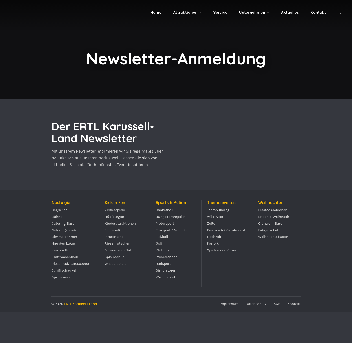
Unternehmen (252, 12)
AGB (277, 304)
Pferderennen (167, 257)
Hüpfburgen (114, 217)
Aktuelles (290, 12)
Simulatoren (166, 270)
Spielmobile (114, 257)
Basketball (164, 210)
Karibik (213, 243)
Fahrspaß (112, 230)
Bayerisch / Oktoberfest (226, 230)
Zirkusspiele (115, 210)
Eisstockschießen (272, 210)
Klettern (162, 250)
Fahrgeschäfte (270, 230)
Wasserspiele (115, 263)
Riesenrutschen (117, 243)
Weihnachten (271, 202)
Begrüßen (59, 210)
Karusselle (60, 250)
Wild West (215, 217)
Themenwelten (221, 202)
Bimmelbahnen (64, 237)
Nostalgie (61, 202)
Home (155, 12)
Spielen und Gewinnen (225, 250)
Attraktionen (185, 12)
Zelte (211, 223)
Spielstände (61, 277)
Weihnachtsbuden (273, 237)
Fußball (162, 237)
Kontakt (318, 12)
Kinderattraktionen (120, 223)
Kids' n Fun (115, 202)
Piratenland (114, 237)
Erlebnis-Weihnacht (274, 217)
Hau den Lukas (64, 243)
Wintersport (165, 277)
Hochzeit (214, 237)
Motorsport (165, 223)
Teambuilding (218, 210)
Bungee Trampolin (170, 217)
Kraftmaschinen (65, 257)
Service (220, 12)
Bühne (57, 217)
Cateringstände (64, 230)
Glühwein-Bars (270, 223)
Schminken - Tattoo (120, 250)
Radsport (163, 263)
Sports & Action (171, 202)
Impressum (229, 304)
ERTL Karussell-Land (28, 26)
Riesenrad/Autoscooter (70, 263)
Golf (159, 243)
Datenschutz (256, 304)
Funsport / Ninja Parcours (176, 230)
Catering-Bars (63, 223)
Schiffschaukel (64, 270)
